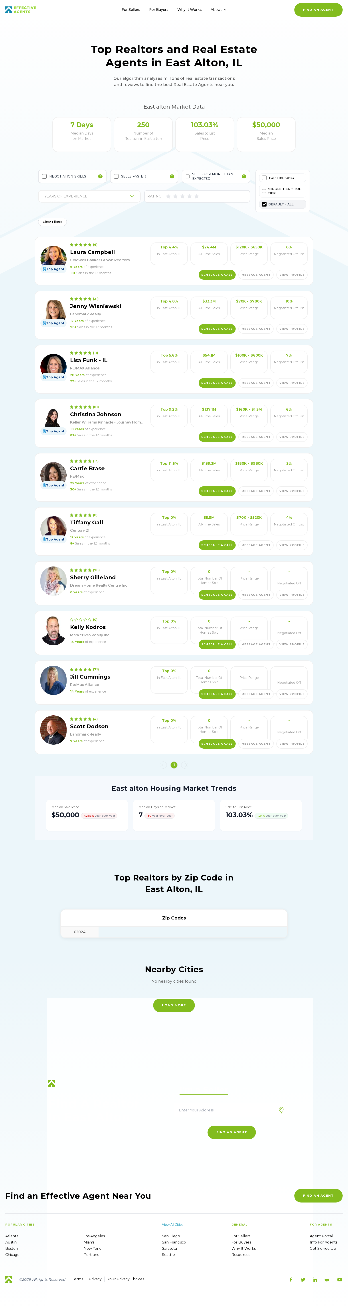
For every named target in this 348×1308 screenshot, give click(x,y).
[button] (163, 765)
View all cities (172, 1225)
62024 (79, 932)
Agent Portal (321, 1236)
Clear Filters (52, 222)
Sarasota (169, 1248)
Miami (89, 1242)
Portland (92, 1255)
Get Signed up (323, 1248)
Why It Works (189, 10)
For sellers (240, 1236)
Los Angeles (94, 1236)
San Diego (171, 1236)
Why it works (243, 1248)
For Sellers (131, 10)
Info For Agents (323, 1242)
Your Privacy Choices (125, 1279)
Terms (77, 1279)
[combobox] (44, 196)
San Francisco (174, 1242)
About (219, 10)
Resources (240, 1255)
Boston (11, 1248)
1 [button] (174, 765)
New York (92, 1248)
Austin (11, 1242)
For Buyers (158, 10)
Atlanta (11, 1236)
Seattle (168, 1255)
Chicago (12, 1255)
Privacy (95, 1279)
